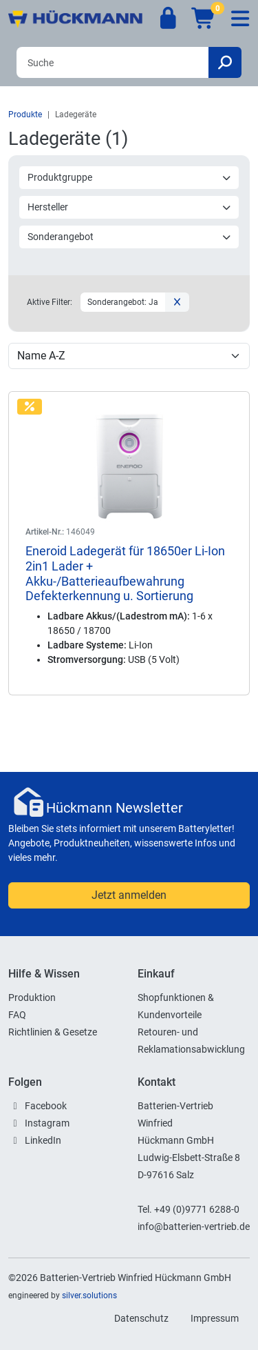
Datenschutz (141, 1318)
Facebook (46, 1105)
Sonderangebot (130, 236)
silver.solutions (89, 1295)
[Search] (112, 62)
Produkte (25, 114)
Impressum (215, 1318)
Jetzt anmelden (129, 895)
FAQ (17, 1014)
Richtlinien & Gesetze (52, 1032)
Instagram (47, 1123)
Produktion (32, 997)
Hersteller (130, 206)
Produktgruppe (130, 177)
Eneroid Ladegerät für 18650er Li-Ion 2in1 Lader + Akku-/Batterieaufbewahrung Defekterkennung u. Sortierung (125, 573)
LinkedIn (43, 1140)
